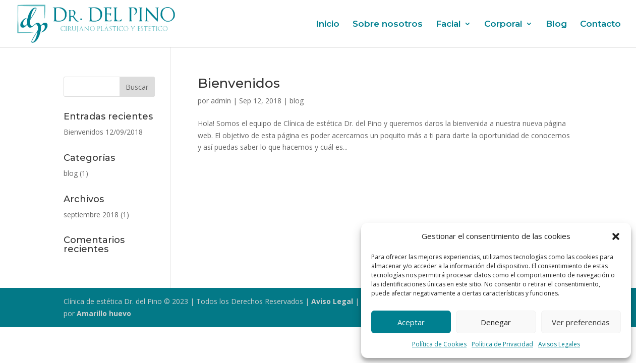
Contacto (600, 24)
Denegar (496, 322)
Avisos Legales (559, 344)
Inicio (327, 24)
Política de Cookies (439, 344)
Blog (556, 24)
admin (221, 100)
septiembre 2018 (91, 214)
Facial (448, 24)
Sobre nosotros (388, 24)
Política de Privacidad (502, 344)
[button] (616, 236)
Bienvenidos (239, 83)
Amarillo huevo (104, 313)
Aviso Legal (332, 301)
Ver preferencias (581, 322)
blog (297, 100)
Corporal (503, 24)
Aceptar (411, 322)
